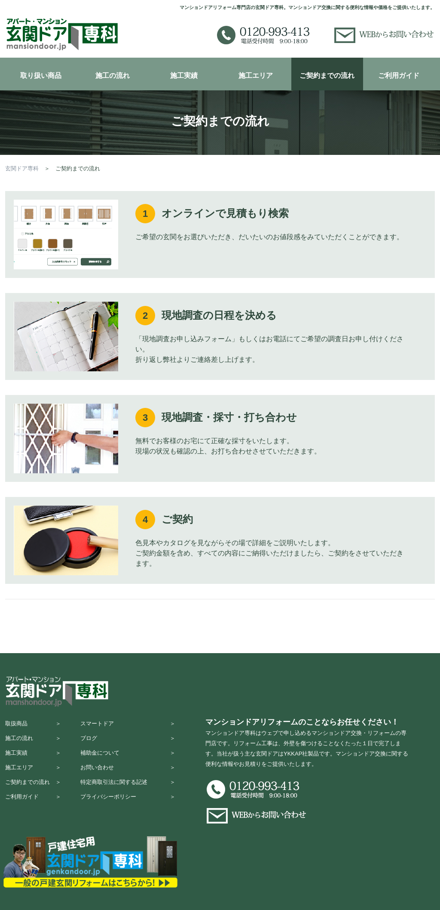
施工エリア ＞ (33, 775)
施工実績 (184, 75)
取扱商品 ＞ (33, 725)
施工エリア (255, 75)
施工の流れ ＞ (33, 742)
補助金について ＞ (127, 759)
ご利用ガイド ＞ (33, 809)
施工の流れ (112, 75)
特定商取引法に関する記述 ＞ (127, 792)
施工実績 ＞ (33, 759)
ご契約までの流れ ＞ (33, 792)
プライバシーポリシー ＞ (127, 809)
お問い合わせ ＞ (127, 775)
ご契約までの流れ (326, 75)
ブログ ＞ (127, 742)
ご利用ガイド (398, 75)
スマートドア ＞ (127, 725)
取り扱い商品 (40, 75)
